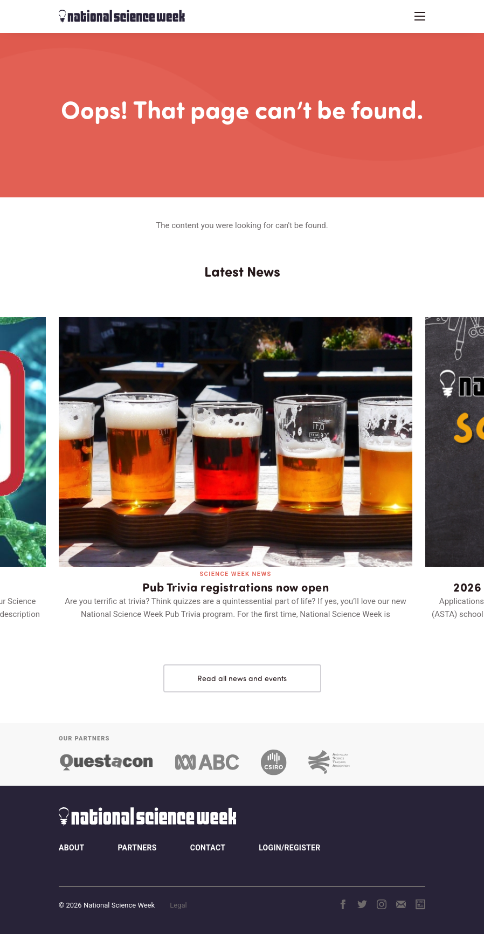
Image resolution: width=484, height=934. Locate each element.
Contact (207, 847)
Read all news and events (242, 678)
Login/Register (289, 847)
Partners (136, 847)
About (71, 847)
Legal (178, 905)
